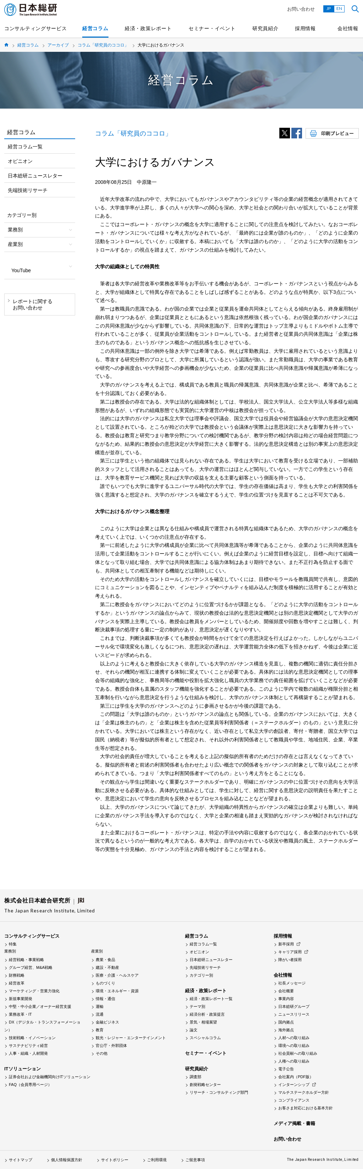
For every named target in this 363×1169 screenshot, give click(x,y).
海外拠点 (286, 1030)
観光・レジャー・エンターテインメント (131, 1038)
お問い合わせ (301, 9)
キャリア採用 (290, 952)
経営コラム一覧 (25, 146)
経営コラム (95, 28)
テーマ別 (197, 1006)
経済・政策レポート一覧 (211, 999)
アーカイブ (58, 45)
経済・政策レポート (148, 28)
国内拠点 (286, 1022)
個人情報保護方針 (66, 1160)
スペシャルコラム (205, 1038)
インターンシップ (293, 1084)
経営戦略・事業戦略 (26, 959)
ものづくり (105, 983)
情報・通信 (105, 999)
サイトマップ (20, 1160)
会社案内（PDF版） (295, 1077)
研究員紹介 (265, 28)
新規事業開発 (20, 999)
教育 (100, 1030)
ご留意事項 (195, 1160)
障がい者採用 (290, 959)
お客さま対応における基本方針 (305, 1108)
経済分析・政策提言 (207, 1014)
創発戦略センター (205, 1084)
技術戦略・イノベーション (32, 1038)
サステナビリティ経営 (28, 1045)
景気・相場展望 (203, 1022)
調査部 (195, 1077)
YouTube (21, 270)
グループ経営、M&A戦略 (30, 967)
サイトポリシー (114, 1160)
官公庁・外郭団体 (111, 1045)
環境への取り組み (293, 1045)
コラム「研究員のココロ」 (103, 45)
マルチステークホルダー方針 (303, 1092)
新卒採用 (286, 944)
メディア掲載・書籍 (294, 1123)
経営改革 (16, 983)
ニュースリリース (293, 1014)
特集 (13, 944)
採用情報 (305, 28)
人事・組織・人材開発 (28, 1053)
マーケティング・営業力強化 (34, 991)
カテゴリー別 (201, 975)
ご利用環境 (157, 1160)
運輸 (100, 1006)
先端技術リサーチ (28, 190)
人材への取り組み (293, 1038)
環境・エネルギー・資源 (117, 991)
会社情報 (347, 28)
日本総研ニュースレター (35, 176)
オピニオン (20, 161)
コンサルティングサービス (35, 28)
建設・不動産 (107, 967)
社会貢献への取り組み (297, 1053)
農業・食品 (105, 959)
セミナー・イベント (212, 28)
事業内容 (286, 999)
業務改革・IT (20, 1014)
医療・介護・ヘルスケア (117, 975)
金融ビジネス (107, 1022)
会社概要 (286, 991)
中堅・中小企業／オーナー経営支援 (40, 1006)
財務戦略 (16, 975)
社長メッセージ (292, 983)
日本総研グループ (293, 1006)
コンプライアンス (293, 1100)
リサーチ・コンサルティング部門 (219, 1092)
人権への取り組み (293, 1061)
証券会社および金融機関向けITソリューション (49, 1077)
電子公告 (286, 1069)
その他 (101, 1053)
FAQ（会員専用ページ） (30, 1084)
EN (339, 8)
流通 (100, 1014)
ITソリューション (22, 1068)
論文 (193, 1030)
